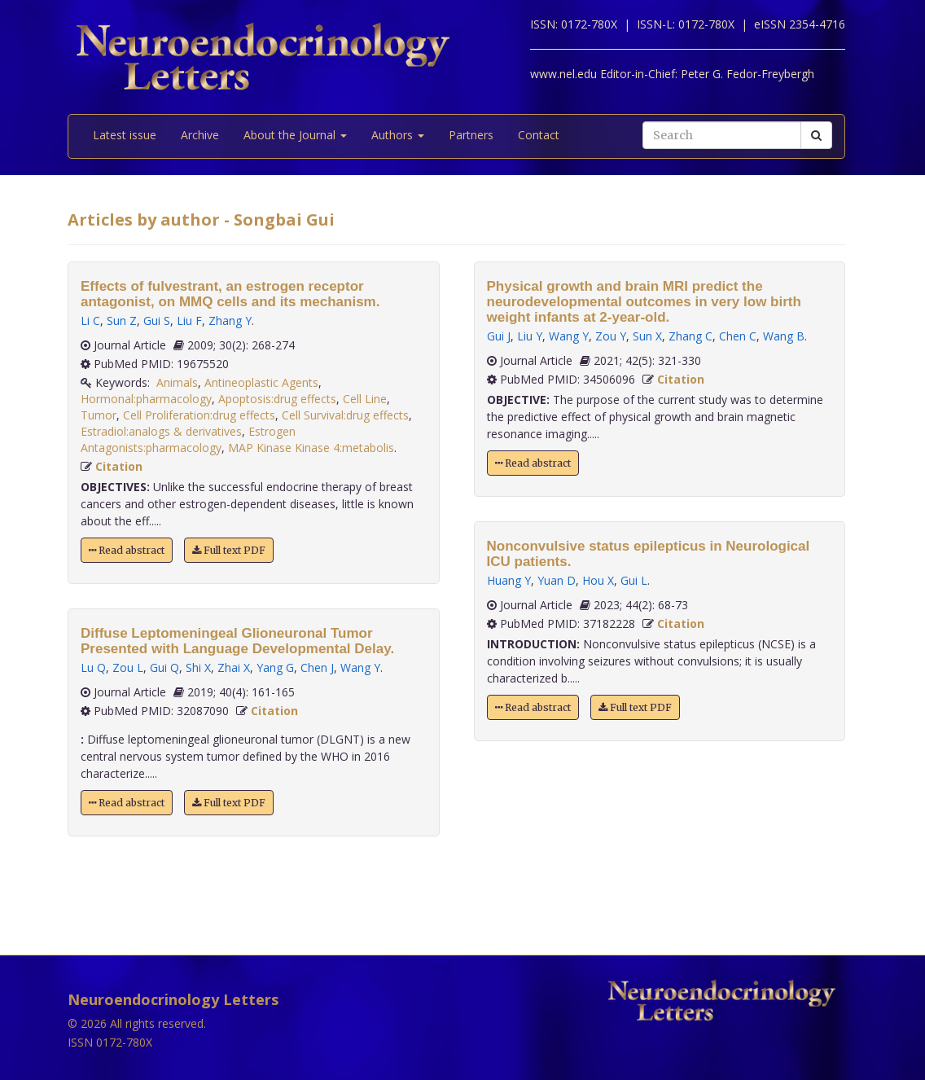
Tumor (98, 415)
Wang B (783, 336)
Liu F (189, 320)
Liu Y (529, 336)
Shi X (198, 667)
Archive (200, 135)
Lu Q (93, 667)
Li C (90, 320)
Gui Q (164, 667)
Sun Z (122, 320)
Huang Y (509, 580)
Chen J (317, 667)
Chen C (737, 336)
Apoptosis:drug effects (277, 398)
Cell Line (365, 398)
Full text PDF (228, 550)
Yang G (275, 667)
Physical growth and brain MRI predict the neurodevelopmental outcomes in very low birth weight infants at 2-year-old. (644, 302)
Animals (177, 382)
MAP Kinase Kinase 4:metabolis (311, 447)
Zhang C (690, 336)
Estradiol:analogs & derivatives (161, 431)
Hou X (598, 580)
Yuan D (556, 580)
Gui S (156, 320)
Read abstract (126, 550)
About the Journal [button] (295, 135)
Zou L (127, 667)
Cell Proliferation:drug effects (199, 415)
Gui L (633, 580)
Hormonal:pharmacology (146, 398)
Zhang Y (230, 320)
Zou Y (610, 336)
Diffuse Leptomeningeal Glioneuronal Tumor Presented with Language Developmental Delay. (237, 641)
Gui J (499, 336)
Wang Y (360, 667)
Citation (118, 466)
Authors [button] (397, 135)
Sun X (647, 336)
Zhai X (233, 667)
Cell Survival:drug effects (345, 415)
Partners (471, 135)
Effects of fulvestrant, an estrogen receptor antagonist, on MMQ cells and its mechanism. (230, 294)
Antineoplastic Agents (261, 382)
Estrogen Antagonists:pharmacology (188, 439)
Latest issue (124, 135)
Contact (538, 135)
